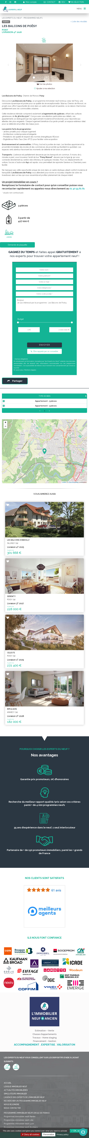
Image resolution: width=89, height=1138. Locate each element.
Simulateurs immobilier (15, 1101)
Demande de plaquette (17, 245)
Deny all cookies (30, 1134)
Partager (14, 381)
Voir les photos (44, 84)
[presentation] (44, 338)
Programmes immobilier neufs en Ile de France (27, 1121)
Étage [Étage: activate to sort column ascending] (54, 399)
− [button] (5, 434)
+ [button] (5, 430)
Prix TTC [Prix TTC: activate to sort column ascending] (43, 397)
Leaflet (64, 490)
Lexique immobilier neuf (15, 1094)
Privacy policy (62, 1134)
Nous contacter (12, 1116)
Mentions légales (30, 370)
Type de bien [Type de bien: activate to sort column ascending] (13, 399)
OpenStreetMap (74, 490)
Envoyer (44, 345)
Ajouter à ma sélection (44, 88)
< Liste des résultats (79, 21)
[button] (8, 62)
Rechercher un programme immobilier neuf (25, 1109)
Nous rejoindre (11, 1112)
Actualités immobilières (16, 1098)
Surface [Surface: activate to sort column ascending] (31, 399)
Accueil (7, 1091)
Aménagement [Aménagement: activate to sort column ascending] (68, 399)
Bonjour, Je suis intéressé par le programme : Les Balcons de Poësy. (44, 304)
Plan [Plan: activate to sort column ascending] (82, 399)
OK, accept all (78, 1131)
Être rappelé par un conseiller (44, 351)
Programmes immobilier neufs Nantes (19, 1124)
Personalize (48, 1134)
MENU (81, 8)
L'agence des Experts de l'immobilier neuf (24, 1105)
